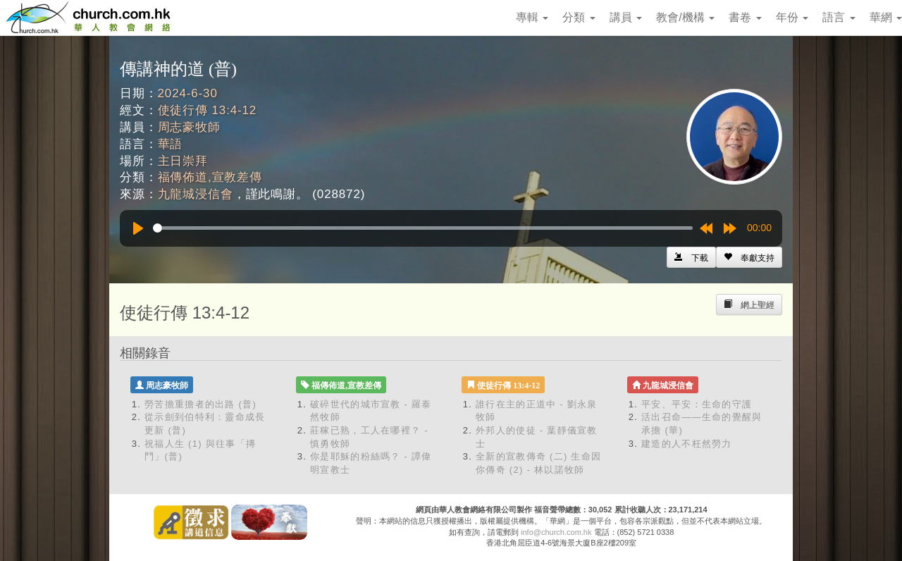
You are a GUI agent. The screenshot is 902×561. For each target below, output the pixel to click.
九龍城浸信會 (195, 194)
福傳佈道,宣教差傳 (210, 177)
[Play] (138, 228)
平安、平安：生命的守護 (696, 404)
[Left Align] (749, 257)
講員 (626, 17)
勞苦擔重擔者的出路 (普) (200, 404)
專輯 (532, 17)
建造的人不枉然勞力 (686, 443)
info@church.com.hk (556, 532)
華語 (170, 144)
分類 (578, 17)
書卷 (745, 17)
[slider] (423, 228)
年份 (792, 17)
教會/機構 (685, 17)
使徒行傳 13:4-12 (207, 110)
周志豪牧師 (189, 127)
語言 (838, 17)
